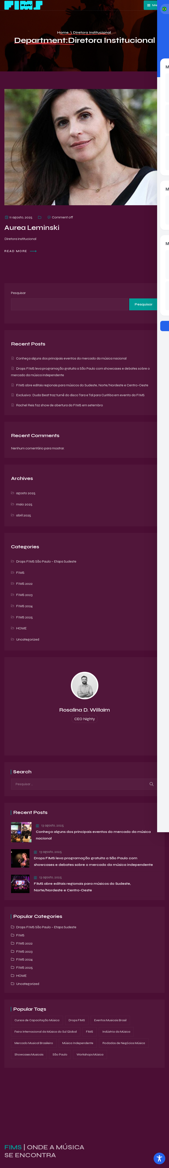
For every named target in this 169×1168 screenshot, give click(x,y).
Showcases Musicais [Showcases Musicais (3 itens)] (29, 1054)
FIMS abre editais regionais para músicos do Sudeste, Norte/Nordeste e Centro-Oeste (82, 385)
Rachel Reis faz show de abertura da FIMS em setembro (59, 405)
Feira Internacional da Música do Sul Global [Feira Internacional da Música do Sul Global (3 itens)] (46, 1032)
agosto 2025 (25, 493)
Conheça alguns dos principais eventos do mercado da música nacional (71, 358)
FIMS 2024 (24, 606)
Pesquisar (18, 293)
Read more (20, 251)
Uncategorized (27, 639)
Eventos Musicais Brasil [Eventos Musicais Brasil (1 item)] (110, 1020)
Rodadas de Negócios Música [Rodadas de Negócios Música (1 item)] (124, 1043)
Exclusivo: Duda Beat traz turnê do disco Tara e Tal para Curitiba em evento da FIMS (80, 395)
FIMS (20, 572)
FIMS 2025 (24, 617)
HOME (21, 628)
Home (63, 32)
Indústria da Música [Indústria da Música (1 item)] (116, 1032)
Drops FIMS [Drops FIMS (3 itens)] (77, 1020)
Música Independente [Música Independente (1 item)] (77, 1043)
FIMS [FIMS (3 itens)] (89, 1032)
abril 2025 (23, 515)
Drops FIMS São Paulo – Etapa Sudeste (46, 561)
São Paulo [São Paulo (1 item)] (60, 1054)
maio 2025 (24, 504)
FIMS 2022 (24, 583)
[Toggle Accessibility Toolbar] (159, 1158)
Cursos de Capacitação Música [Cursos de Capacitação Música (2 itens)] (37, 1020)
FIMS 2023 (24, 595)
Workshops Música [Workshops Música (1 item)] (90, 1054)
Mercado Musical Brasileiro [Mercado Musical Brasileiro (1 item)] (34, 1043)
